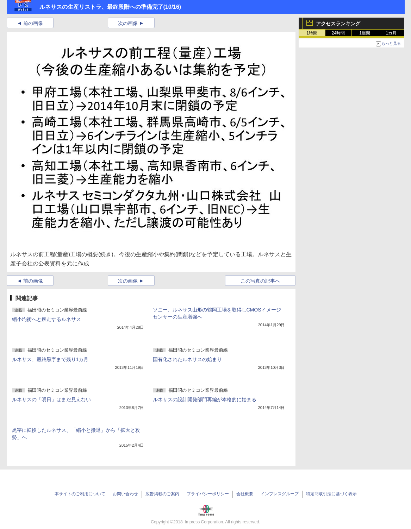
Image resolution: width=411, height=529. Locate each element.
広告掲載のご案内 (162, 493)
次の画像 (128, 23)
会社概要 (244, 493)
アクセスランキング (338, 23)
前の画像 (33, 23)
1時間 (311, 33)
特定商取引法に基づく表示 (331, 493)
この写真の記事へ (260, 281)
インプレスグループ (280, 493)
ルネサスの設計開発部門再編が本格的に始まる (204, 399)
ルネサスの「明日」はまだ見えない (51, 399)
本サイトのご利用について (80, 493)
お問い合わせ (125, 493)
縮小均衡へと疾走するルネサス (46, 319)
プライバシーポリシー (208, 493)
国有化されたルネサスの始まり (187, 359)
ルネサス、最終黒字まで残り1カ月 (50, 359)
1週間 (364, 33)
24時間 (338, 33)
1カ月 (391, 33)
